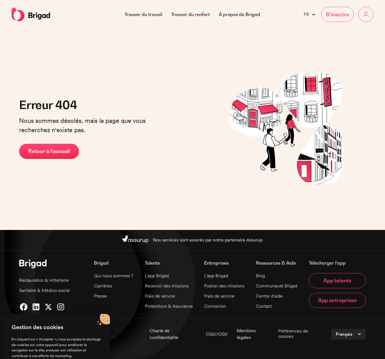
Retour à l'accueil (49, 151)
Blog (260, 275)
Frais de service (160, 296)
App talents (337, 280)
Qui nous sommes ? (113, 275)
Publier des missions (224, 286)
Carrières (103, 286)
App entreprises (337, 300)
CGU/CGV (217, 334)
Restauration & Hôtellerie (44, 280)
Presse (100, 296)
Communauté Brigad (276, 286)
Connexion (215, 306)
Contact (264, 306)
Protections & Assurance (169, 306)
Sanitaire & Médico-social (44, 290)
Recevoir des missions (167, 286)
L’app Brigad (157, 275)
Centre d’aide (269, 296)
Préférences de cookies (293, 333)
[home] (31, 14)
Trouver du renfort (190, 14)
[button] (239, 14)
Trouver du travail (143, 14)
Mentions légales (246, 334)
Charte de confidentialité (164, 334)
